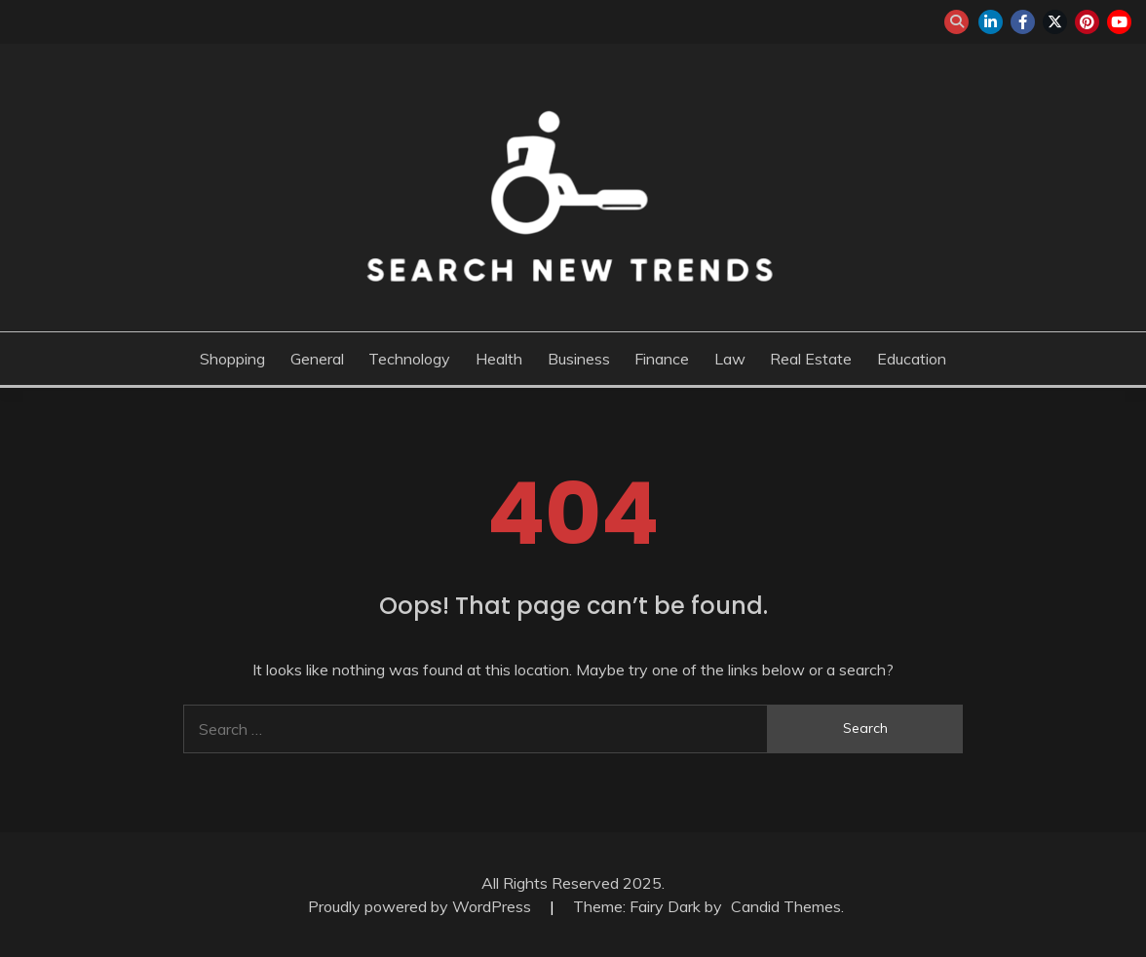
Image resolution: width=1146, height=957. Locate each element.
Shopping (232, 358)
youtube (1119, 22)
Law (729, 358)
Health (499, 358)
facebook (1023, 22)
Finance (661, 358)
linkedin (990, 22)
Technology (409, 358)
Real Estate (811, 358)
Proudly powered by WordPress (421, 906)
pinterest (1087, 22)
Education (911, 358)
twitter (1055, 22)
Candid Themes (786, 906)
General (317, 358)
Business (579, 358)
